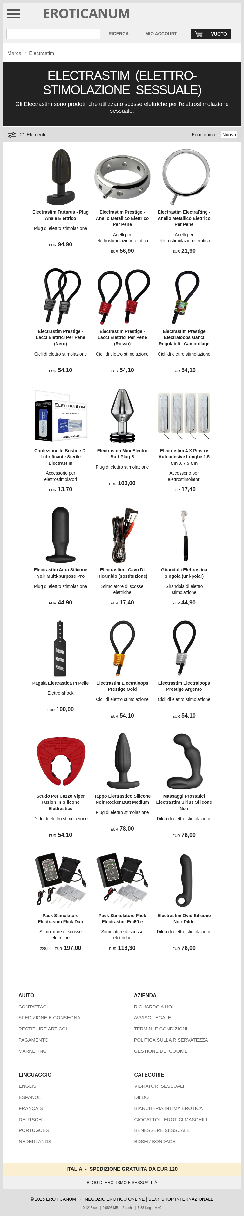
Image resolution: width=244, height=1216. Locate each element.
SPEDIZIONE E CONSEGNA (49, 1017)
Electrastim (41, 53)
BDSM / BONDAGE (155, 1141)
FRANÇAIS (31, 1108)
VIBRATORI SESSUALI (159, 1086)
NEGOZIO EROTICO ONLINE (115, 1199)
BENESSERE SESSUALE (162, 1130)
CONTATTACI (33, 1006)
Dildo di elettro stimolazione (60, 818)
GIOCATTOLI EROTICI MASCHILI (170, 1119)
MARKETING (32, 1051)
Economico (203, 134)
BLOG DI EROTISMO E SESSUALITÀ (122, 1182)
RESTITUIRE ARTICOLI (44, 1028)
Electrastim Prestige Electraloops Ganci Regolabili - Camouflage (184, 337)
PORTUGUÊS (34, 1130)
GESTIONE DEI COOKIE (160, 1051)
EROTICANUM (87, 13)
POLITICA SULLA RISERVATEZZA (171, 1040)
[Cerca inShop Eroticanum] (53, 34)
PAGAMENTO (33, 1040)
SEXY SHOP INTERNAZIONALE (181, 1199)
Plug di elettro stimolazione (60, 228)
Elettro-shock (61, 693)
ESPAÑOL (30, 1097)
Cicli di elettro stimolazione (60, 354)
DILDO (141, 1097)
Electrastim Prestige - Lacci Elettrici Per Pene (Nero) (60, 337)
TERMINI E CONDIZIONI (160, 1028)
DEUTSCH (30, 1119)
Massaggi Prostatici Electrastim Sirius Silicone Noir (184, 802)
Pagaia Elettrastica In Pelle (60, 683)
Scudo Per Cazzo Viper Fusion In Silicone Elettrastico (60, 802)
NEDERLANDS (35, 1141)
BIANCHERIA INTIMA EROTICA (168, 1108)
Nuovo (229, 134)
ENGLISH (29, 1086)
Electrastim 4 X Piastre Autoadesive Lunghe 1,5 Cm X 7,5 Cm (184, 457)
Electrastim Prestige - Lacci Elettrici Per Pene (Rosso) (122, 337)
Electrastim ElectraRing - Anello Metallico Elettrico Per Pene (184, 218)
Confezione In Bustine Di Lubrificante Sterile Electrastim (60, 457)
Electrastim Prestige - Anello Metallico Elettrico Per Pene (122, 218)
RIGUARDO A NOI (153, 1006)
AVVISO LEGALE (152, 1017)
